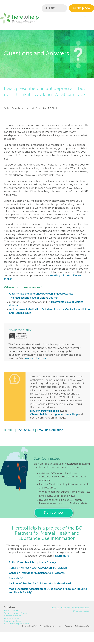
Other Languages (81, 611)
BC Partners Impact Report (17, 624)
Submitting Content (82, 626)
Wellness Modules (12, 616)
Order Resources (81, 608)
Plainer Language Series (15, 613)
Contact (66, 608)
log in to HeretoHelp (65, 414)
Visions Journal (11, 610)
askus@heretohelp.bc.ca (44, 411)
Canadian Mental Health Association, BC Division (38, 568)
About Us (54, 608)
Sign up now (53, 513)
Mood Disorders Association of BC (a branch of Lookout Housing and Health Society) (48, 591)
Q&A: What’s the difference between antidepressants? (41, 293)
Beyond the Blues (12, 621)
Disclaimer (68, 626)
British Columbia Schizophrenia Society (32, 562)
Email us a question (50, 430)
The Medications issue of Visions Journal (33, 298)
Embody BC (16, 578)
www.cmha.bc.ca (35, 358)
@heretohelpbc (39, 414)
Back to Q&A (25, 430)
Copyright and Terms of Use (51, 626)
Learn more (62, 556)
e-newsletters (70, 464)
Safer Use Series (11, 618)
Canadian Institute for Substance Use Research (37, 573)
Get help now (81, 8)
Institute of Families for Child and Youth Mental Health (41, 583)
